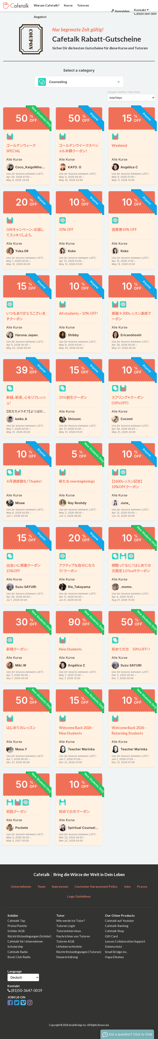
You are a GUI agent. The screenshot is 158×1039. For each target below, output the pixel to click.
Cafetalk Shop (114, 931)
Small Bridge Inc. (116, 952)
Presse (142, 886)
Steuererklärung (67, 957)
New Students (70, 649)
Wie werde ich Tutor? (70, 920)
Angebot (40, 17)
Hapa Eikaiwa (114, 957)
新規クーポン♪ (17, 649)
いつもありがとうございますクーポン (25, 316)
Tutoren (82, 5)
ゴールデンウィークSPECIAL (21, 148)
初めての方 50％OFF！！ (131, 649)
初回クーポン (16, 811)
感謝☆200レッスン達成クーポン (131, 316)
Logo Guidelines (79, 896)
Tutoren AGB (65, 941)
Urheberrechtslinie (69, 946)
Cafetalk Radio (17, 952)
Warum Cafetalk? (46, 5)
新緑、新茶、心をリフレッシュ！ (26, 400)
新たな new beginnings (77, 481)
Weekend (119, 145)
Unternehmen (21, 886)
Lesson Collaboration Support (125, 941)
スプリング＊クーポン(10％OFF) (128, 400)
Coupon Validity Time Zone (124, 92)
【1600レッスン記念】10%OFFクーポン (127, 484)
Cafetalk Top (16, 920)
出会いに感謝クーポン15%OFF (23, 568)
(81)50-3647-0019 (26, 990)
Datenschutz (113, 946)
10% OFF (66, 229)
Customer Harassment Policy (96, 886)
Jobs (127, 886)
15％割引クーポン (73, 397)
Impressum (60, 886)
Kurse (68, 5)
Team (41, 886)
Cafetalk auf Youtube (119, 920)
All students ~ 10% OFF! (78, 313)
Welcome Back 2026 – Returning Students (129, 730)
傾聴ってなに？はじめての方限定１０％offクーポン (131, 568)
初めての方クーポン (74, 811)
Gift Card (111, 936)
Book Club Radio (19, 957)
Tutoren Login (65, 926)
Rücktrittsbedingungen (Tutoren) (78, 952)
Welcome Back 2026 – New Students (76, 730)
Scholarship (15, 946)
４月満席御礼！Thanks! (24, 481)
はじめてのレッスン (21, 727)
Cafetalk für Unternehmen (25, 941)
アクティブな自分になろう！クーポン (77, 568)
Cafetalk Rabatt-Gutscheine (96, 39)
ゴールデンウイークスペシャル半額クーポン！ (78, 148)
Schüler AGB (16, 931)
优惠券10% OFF (124, 229)
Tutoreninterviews (68, 931)
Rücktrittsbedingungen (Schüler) (29, 936)
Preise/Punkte (17, 926)
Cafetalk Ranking (116, 926)
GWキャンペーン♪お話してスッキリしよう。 (25, 232)
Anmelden (120, 11)
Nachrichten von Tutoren (73, 936)
